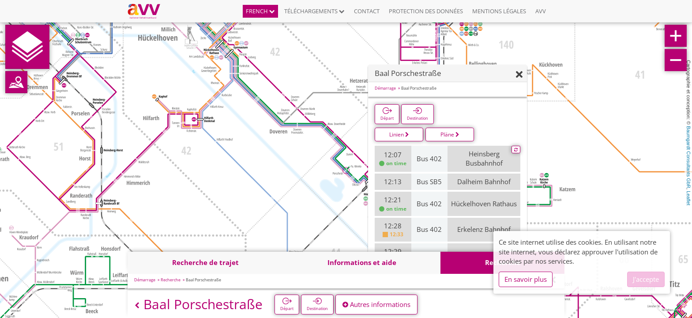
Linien (399, 134)
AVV (540, 11)
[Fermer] (519, 75)
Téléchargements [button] (314, 11)
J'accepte (646, 279)
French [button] (260, 11)
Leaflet (688, 198)
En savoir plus (525, 279)
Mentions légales (499, 11)
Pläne (449, 134)
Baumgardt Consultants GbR (688, 157)
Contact (367, 11)
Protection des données (426, 11)
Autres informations (376, 304)
